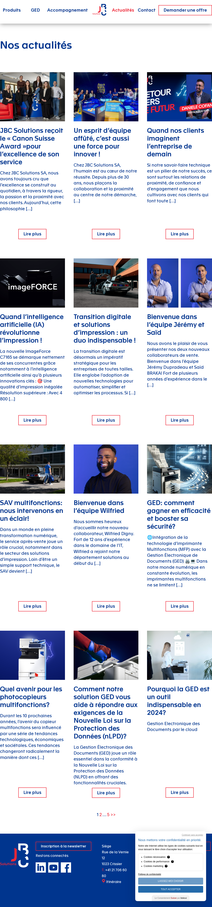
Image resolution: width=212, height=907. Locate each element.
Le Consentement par (171, 898)
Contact (147, 10)
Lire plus (32, 234)
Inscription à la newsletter (63, 846)
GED (35, 10)
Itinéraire (113, 882)
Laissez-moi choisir (170, 881)
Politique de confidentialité (149, 874)
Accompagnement (67, 10)
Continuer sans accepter (192, 835)
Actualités (123, 10)
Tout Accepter (171, 889)
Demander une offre (185, 10)
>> (113, 815)
